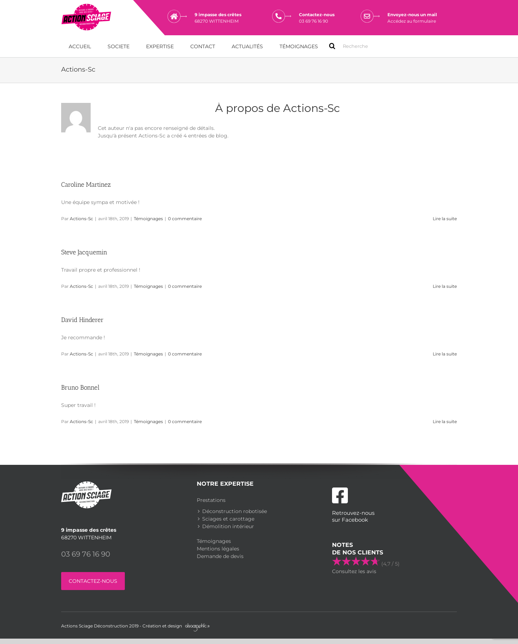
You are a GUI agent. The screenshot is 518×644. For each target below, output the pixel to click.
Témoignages (148, 218)
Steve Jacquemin (84, 252)
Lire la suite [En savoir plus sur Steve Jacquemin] (445, 286)
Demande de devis (220, 556)
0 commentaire (185, 218)
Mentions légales (218, 548)
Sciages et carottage (228, 518)
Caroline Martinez (86, 184)
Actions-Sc (81, 218)
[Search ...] (355, 46)
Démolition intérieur (228, 526)
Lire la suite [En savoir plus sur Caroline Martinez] (445, 218)
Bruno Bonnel (80, 387)
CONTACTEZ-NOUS (93, 580)
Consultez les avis (354, 571)
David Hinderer (82, 319)
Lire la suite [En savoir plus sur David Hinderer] (445, 353)
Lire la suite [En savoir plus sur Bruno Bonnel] (445, 421)
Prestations (211, 499)
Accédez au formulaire (411, 21)
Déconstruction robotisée (234, 511)
